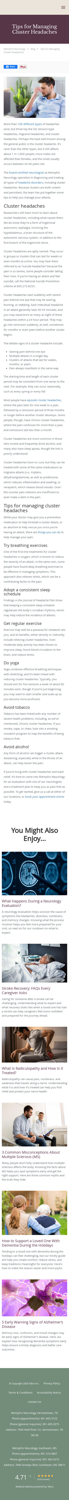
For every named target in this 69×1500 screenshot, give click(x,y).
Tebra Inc (34, 1383)
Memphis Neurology (14, 49)
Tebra (50, 1486)
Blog (33, 49)
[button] (63, 7)
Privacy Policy (52, 1383)
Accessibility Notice (49, 1392)
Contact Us (34, 1402)
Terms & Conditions (20, 1392)
